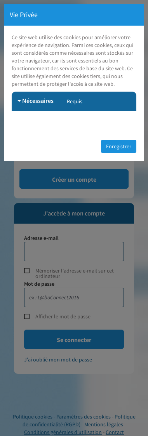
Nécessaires (35, 100)
